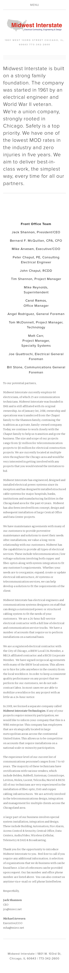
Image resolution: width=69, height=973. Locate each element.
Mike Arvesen (23, 248)
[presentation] (11, 207)
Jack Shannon (23, 232)
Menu (34, 5)
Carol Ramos (35, 300)
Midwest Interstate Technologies (24, 710)
